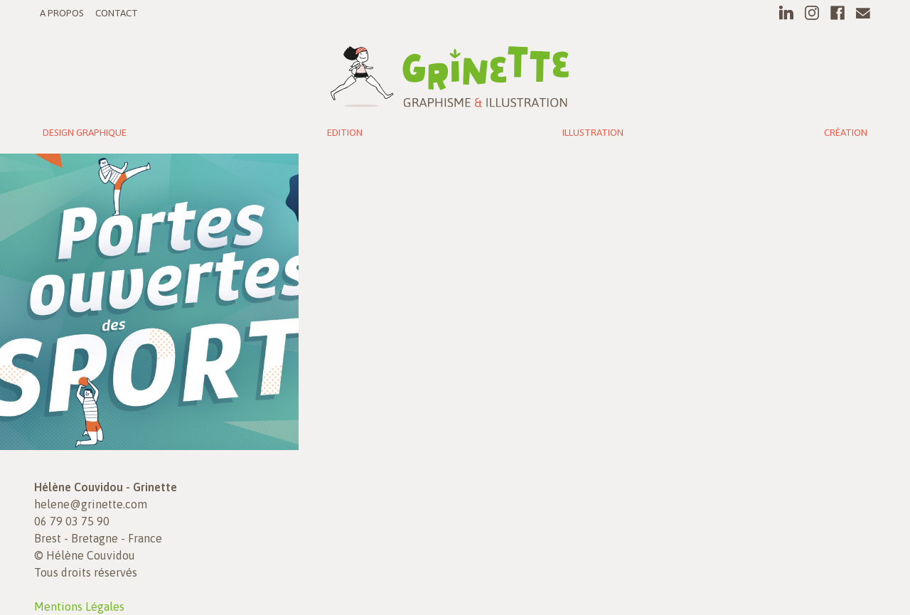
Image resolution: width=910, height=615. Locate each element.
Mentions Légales (79, 606)
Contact (116, 12)
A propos (62, 12)
